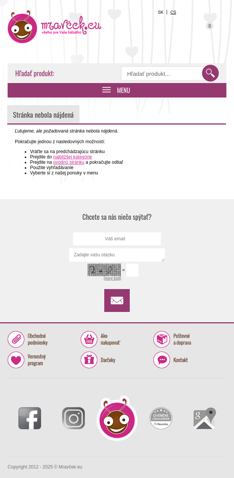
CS (173, 12)
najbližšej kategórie (72, 157)
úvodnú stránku (68, 162)
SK (161, 12)
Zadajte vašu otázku (117, 255)
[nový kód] (112, 278)
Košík (206, 30)
